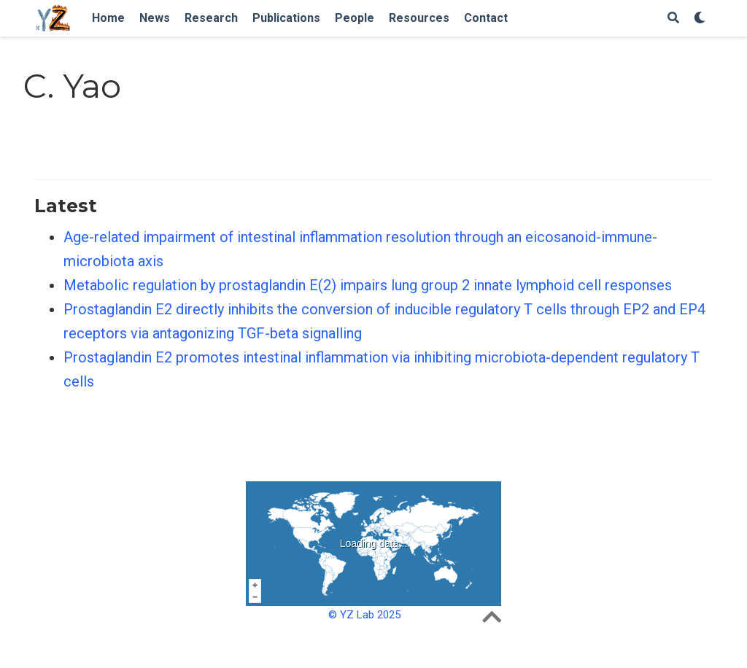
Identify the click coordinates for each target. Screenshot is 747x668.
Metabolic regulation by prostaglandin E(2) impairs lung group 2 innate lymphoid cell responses (367, 285)
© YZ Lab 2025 (364, 614)
